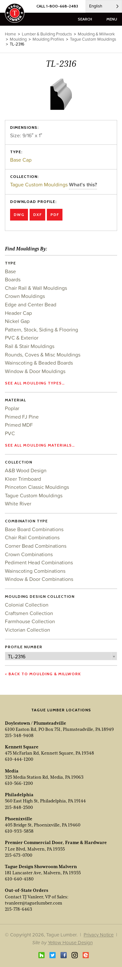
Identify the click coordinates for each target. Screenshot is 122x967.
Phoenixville (18, 818)
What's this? (83, 184)
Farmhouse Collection (30, 621)
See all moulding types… (35, 383)
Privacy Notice (99, 934)
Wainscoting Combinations (35, 571)
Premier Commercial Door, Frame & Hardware (56, 842)
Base (10, 271)
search (85, 19)
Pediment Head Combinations (39, 562)
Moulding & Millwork (96, 34)
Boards (12, 279)
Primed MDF (19, 425)
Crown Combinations (29, 554)
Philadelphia (19, 794)
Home (10, 34)
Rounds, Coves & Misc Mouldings (42, 354)
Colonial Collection (26, 605)
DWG (19, 214)
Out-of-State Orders (26, 890)
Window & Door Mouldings (35, 371)
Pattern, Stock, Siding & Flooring (41, 329)
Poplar (12, 408)
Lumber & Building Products (47, 34)
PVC (10, 433)
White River (18, 503)
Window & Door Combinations (39, 579)
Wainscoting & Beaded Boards (39, 363)
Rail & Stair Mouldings (29, 346)
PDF (54, 214)
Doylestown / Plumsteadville (35, 723)
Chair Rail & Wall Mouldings (36, 288)
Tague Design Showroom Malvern (41, 866)
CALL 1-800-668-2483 (57, 6)
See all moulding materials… (40, 445)
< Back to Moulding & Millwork (43, 673)
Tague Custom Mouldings (39, 184)
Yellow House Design (70, 942)
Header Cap (18, 313)
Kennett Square (21, 746)
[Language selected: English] (104, 6)
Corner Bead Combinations (35, 546)
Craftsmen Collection (29, 613)
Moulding (18, 39)
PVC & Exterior (21, 338)
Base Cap (21, 160)
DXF (37, 214)
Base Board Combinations (34, 529)
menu (111, 19)
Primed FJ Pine (22, 417)
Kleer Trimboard (23, 479)
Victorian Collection (27, 630)
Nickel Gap (17, 321)
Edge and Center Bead (30, 304)
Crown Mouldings (25, 296)
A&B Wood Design (26, 470)
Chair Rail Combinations (32, 537)
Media (12, 770)
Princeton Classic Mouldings (37, 487)
